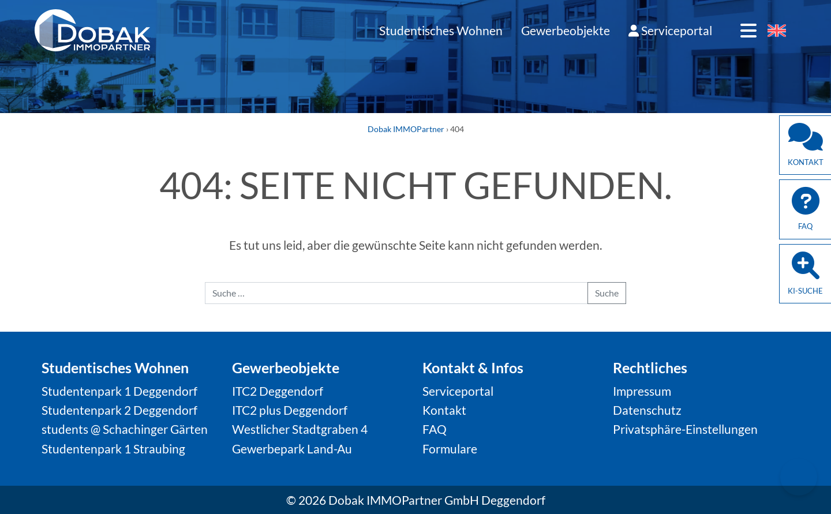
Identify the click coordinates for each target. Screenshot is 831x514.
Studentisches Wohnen (441, 30)
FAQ (434, 429)
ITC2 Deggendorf (277, 391)
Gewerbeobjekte (565, 30)
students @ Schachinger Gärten (125, 429)
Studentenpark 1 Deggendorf (119, 391)
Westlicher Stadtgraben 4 (300, 429)
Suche (607, 292)
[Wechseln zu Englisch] (777, 31)
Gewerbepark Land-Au (292, 448)
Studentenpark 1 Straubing (113, 448)
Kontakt (444, 410)
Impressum (642, 391)
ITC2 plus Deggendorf (289, 410)
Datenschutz (647, 410)
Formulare (449, 448)
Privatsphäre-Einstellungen (685, 429)
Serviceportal (670, 30)
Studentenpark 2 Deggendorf (119, 410)
